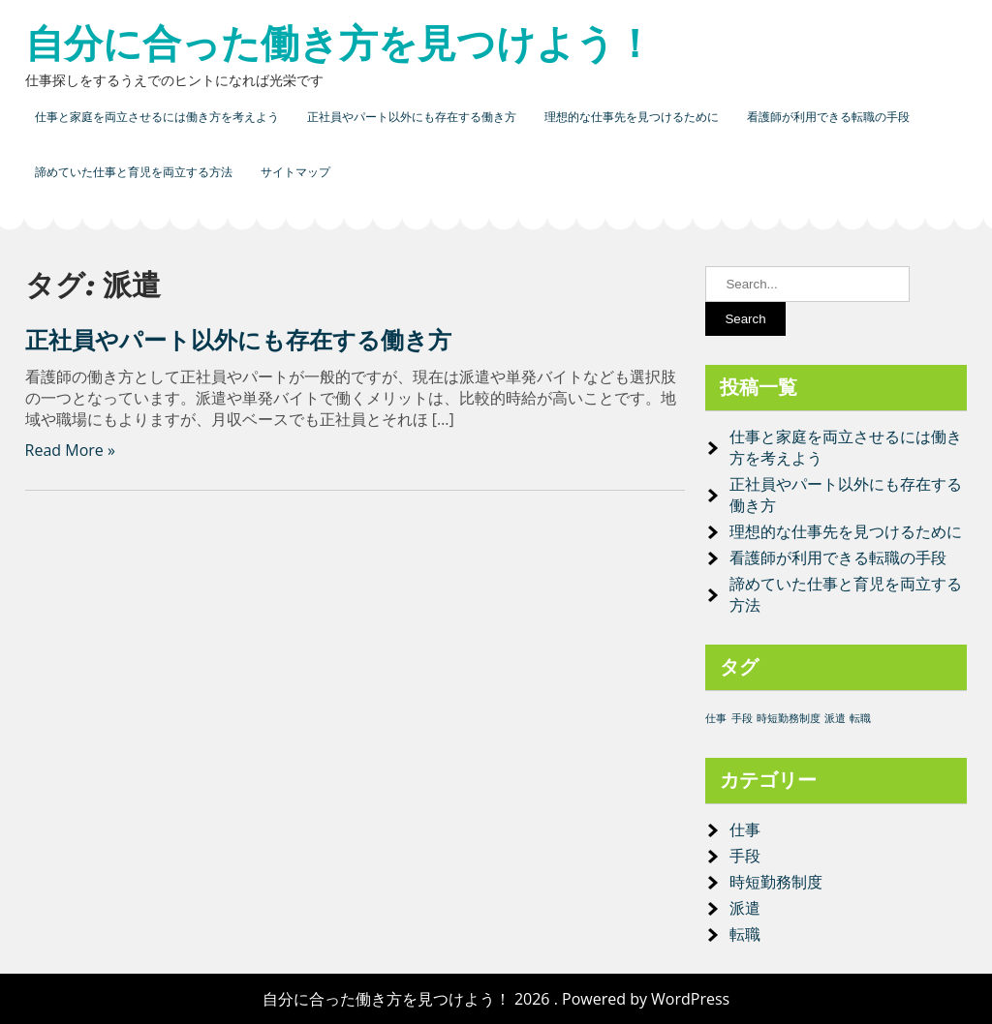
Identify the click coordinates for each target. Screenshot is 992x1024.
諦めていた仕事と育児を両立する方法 (133, 172)
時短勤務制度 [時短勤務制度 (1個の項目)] (789, 718)
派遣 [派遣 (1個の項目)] (835, 718)
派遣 (744, 908)
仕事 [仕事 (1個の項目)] (716, 718)
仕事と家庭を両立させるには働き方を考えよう (157, 116)
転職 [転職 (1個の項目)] (860, 718)
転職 (744, 934)
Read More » (70, 450)
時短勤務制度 (775, 881)
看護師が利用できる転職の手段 (828, 116)
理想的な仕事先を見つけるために (631, 116)
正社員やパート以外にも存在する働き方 (411, 116)
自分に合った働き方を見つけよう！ (339, 43)
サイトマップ (295, 172)
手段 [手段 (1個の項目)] (742, 718)
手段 (744, 855)
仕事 (744, 829)
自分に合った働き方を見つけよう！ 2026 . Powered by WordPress (496, 998)
